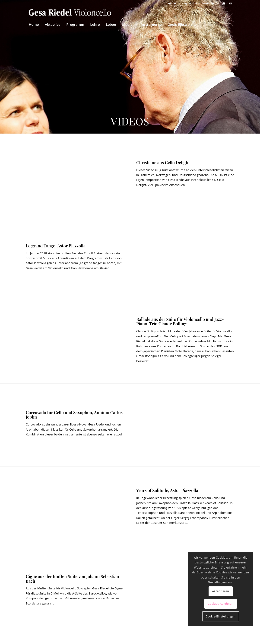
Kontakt (173, 3)
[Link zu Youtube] (223, 3)
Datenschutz (210, 3)
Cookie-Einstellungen (220, 616)
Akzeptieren (220, 591)
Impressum (190, 3)
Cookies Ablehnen (220, 604)
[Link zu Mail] (230, 3)
